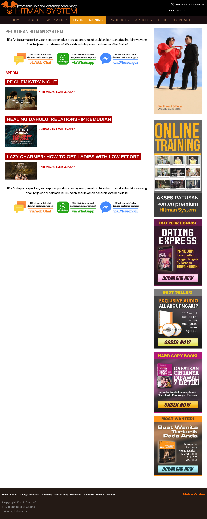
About (13, 494)
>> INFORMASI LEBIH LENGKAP (57, 92)
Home (5, 494)
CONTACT (182, 20)
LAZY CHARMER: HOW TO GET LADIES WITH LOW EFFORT (73, 156)
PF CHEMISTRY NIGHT (32, 82)
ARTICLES (143, 20)
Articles (58, 494)
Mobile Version (194, 494)
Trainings (23, 494)
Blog (65, 494)
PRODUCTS (119, 20)
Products (34, 494)
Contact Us (88, 494)
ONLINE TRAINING (88, 20)
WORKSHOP (56, 20)
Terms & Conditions (106, 494)
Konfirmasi (75, 494)
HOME (17, 20)
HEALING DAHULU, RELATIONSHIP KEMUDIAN (59, 119)
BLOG (163, 20)
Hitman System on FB (178, 10)
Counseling (46, 494)
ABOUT (34, 20)
